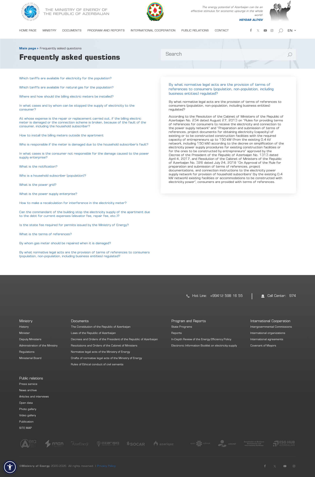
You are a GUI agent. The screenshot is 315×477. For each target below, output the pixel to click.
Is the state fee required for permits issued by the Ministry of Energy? (74, 225)
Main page (27, 48)
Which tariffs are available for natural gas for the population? (66, 87)
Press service (28, 384)
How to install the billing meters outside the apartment (61, 135)
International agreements (266, 339)
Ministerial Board (30, 358)
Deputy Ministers (30, 339)
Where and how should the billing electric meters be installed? (66, 96)
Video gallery (27, 415)
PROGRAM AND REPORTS (106, 30)
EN (290, 30)
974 (292, 296)
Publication (26, 422)
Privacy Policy (106, 466)
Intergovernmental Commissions (271, 327)
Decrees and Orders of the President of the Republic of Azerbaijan (114, 339)
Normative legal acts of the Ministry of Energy (100, 352)
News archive (28, 390)
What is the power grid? (37, 185)
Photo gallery (27, 409)
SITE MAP (25, 428)
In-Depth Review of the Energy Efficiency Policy (201, 339)
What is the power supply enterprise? (48, 194)
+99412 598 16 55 (226, 296)
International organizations (267, 333)
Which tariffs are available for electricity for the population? (65, 78)
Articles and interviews (34, 397)
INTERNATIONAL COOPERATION (153, 30)
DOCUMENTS (71, 30)
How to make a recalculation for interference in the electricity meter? (72, 203)
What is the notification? (38, 166)
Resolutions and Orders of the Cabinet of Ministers (104, 346)
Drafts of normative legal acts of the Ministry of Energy (106, 358)
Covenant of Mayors (263, 346)
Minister (24, 333)
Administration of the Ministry (38, 346)
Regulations (27, 352)
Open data (26, 403)
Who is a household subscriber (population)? (52, 175)
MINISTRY (49, 30)
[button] (10, 467)
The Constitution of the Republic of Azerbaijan (101, 327)
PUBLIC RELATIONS (195, 30)
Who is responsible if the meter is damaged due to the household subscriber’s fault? (83, 144)
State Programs (181, 327)
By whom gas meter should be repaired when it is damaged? (65, 243)
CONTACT (222, 30)
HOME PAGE (28, 30)
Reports (176, 333)
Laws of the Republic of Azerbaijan (93, 333)
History (23, 327)
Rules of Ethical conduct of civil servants (97, 364)
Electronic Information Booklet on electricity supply (204, 346)
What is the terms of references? (45, 234)
